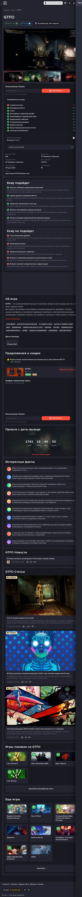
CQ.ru (5, 895)
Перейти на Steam (67, 369)
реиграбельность (13, 330)
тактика (56, 327)
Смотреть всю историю (41, 454)
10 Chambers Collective (14, 162)
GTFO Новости (16, 552)
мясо (8, 327)
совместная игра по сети (33, 327)
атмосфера (10, 324)
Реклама (40, 884)
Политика (14, 884)
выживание (16, 327)
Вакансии (33, 884)
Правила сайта (23, 884)
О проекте (6, 884)
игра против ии (65, 330)
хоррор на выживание (38, 330)
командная (53, 330)
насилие (48, 327)
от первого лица (45, 324)
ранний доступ (67, 327)
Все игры (41, 868)
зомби (24, 330)
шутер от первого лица (63, 324)
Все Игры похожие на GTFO (41, 789)
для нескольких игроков (27, 324)
